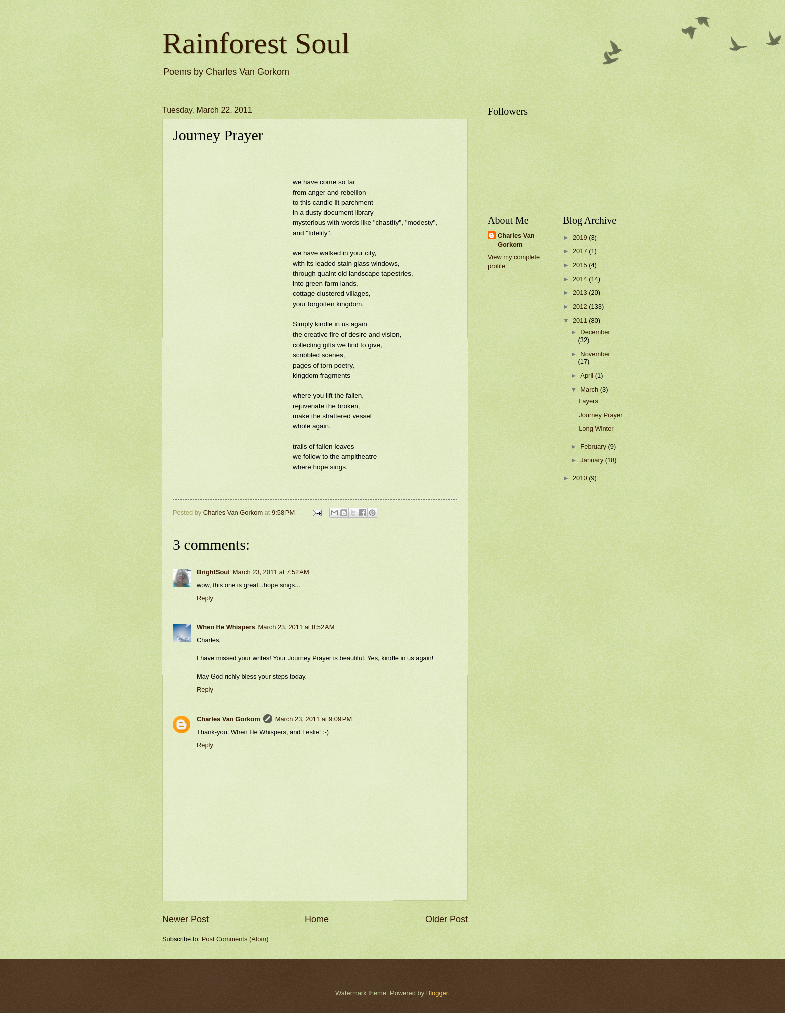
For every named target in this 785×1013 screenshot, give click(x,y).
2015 (581, 265)
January (592, 460)
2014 (581, 279)
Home (317, 919)
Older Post (446, 919)
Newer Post (185, 919)
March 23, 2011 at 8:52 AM (296, 627)
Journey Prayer (600, 415)
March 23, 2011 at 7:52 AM (271, 572)
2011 (581, 320)
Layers (588, 401)
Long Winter (596, 428)
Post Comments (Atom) (235, 939)
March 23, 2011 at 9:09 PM (313, 719)
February (594, 446)
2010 (581, 478)
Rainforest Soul (256, 43)
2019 (581, 237)
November (595, 354)
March (590, 389)
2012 (581, 306)
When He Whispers (226, 627)
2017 (581, 251)
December (595, 332)
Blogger (437, 993)
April (587, 375)
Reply (205, 598)
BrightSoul (213, 572)
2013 (581, 292)
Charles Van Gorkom (228, 719)
